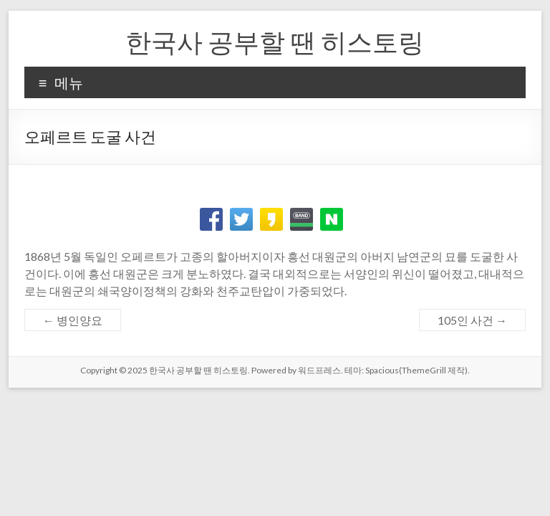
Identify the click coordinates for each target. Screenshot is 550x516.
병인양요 (72, 320)
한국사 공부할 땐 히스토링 (274, 41)
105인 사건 (472, 320)
